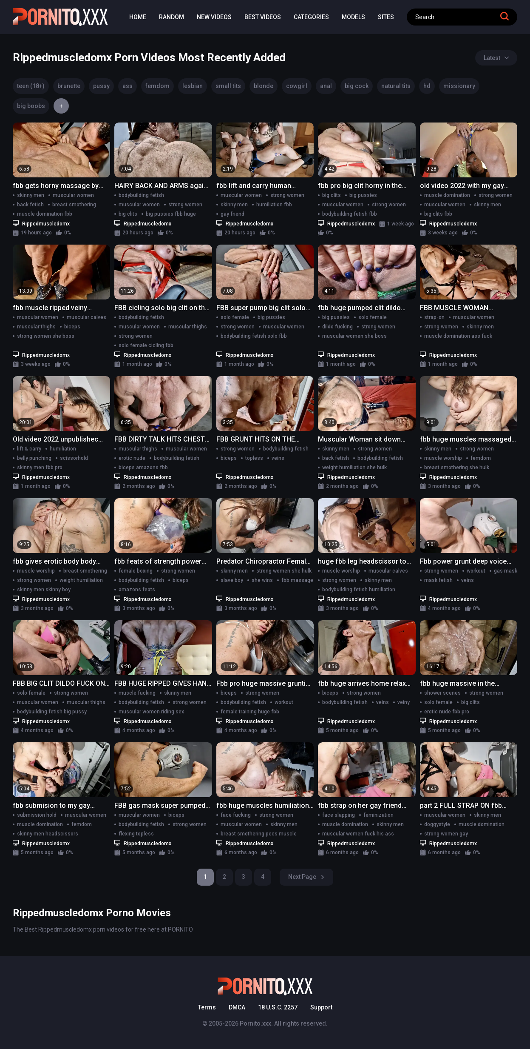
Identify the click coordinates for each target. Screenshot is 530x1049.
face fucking (236, 815)
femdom (157, 86)
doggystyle (437, 824)
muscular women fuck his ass (358, 833)
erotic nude (132, 458)
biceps (72, 326)
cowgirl (296, 86)
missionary (459, 86)
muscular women (73, 195)
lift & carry (29, 448)
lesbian (192, 86)
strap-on (434, 317)
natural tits (396, 86)
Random (171, 17)
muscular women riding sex (151, 711)
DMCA (237, 1007)
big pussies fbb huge (171, 214)
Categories (311, 17)
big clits (128, 214)
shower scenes (442, 693)
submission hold (37, 815)
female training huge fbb (250, 711)
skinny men (30, 195)
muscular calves (86, 317)
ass (127, 86)
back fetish (30, 204)
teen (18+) (31, 86)
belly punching (34, 458)
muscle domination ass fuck (458, 336)
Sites (386, 17)
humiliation (63, 448)
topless (254, 458)
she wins (262, 580)
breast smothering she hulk (456, 467)
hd (427, 86)
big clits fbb (438, 214)
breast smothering (74, 204)
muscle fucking (137, 693)
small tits (228, 86)
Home (137, 17)
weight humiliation (81, 580)
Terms (207, 1007)
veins (278, 458)
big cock (356, 86)
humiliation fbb (274, 204)
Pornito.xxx (255, 1023)
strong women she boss (45, 336)
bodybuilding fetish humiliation (358, 589)
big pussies (363, 195)
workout (476, 570)
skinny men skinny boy (44, 589)
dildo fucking (337, 326)
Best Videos (262, 17)
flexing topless (136, 833)
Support (321, 1007)
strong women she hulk (284, 570)
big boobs (31, 106)
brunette (68, 86)
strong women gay (446, 833)
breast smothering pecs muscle (259, 833)
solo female (235, 317)
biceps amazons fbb (143, 467)
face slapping (338, 815)
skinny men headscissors (47, 833)
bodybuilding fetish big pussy (52, 711)
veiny (403, 702)
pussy (101, 86)
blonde (263, 86)
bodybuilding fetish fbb (349, 214)
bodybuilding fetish (141, 195)
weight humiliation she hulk (354, 467)
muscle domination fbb (44, 214)
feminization (378, 815)
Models (353, 17)
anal (326, 86)
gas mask (505, 570)
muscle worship (443, 458)
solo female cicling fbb (146, 345)
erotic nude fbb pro (446, 711)
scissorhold (74, 458)
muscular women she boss (354, 336)
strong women (185, 204)
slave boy (232, 580)
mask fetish (438, 580)
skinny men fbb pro (39, 467)
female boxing (136, 570)
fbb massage (297, 580)
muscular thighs (36, 326)
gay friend (232, 214)
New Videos (214, 17)
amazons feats (137, 589)
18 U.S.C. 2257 (278, 1007)
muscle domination (447, 195)
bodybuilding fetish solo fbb (254, 336)
